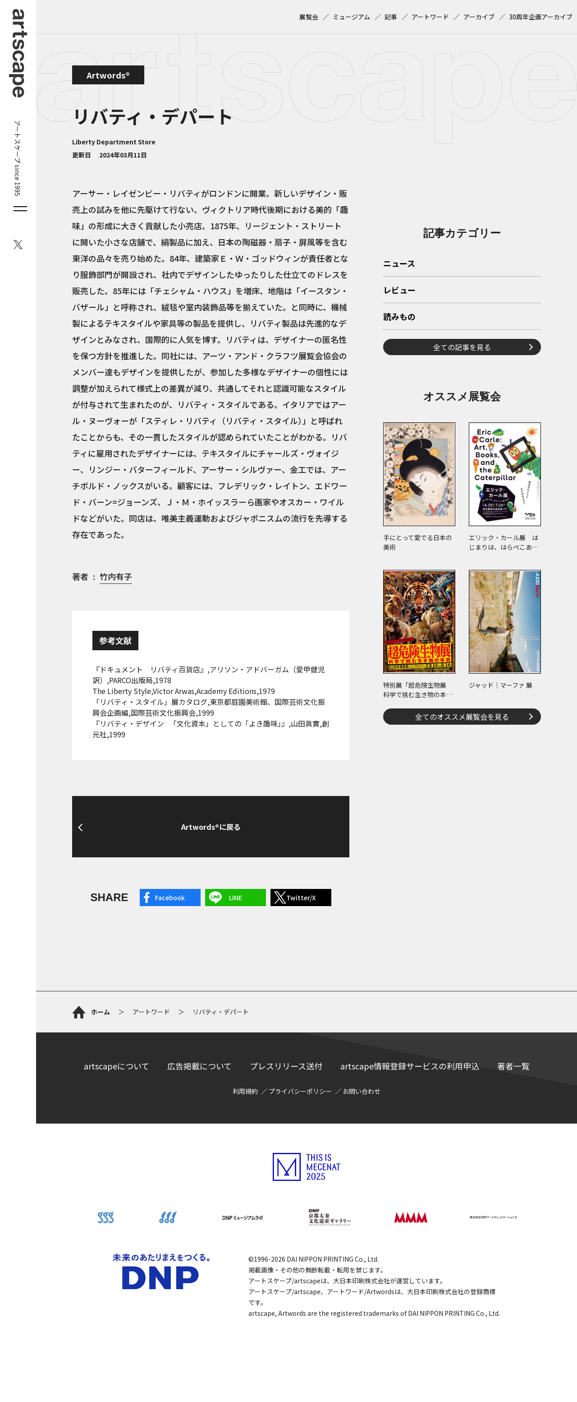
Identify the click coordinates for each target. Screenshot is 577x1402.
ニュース (399, 264)
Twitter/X (301, 897)
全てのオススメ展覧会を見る (462, 716)
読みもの (399, 317)
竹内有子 (116, 576)
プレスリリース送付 (286, 1066)
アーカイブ (479, 16)
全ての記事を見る (462, 347)
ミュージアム (351, 16)
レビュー (399, 291)
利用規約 (245, 1091)
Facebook (170, 897)
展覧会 (308, 16)
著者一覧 (513, 1066)
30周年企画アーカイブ (540, 16)
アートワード (430, 16)
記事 (391, 16)
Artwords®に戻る (211, 826)
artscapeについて (116, 1066)
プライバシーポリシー (300, 1091)
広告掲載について (199, 1066)
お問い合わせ (361, 1091)
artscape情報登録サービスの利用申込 (409, 1066)
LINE (235, 897)
